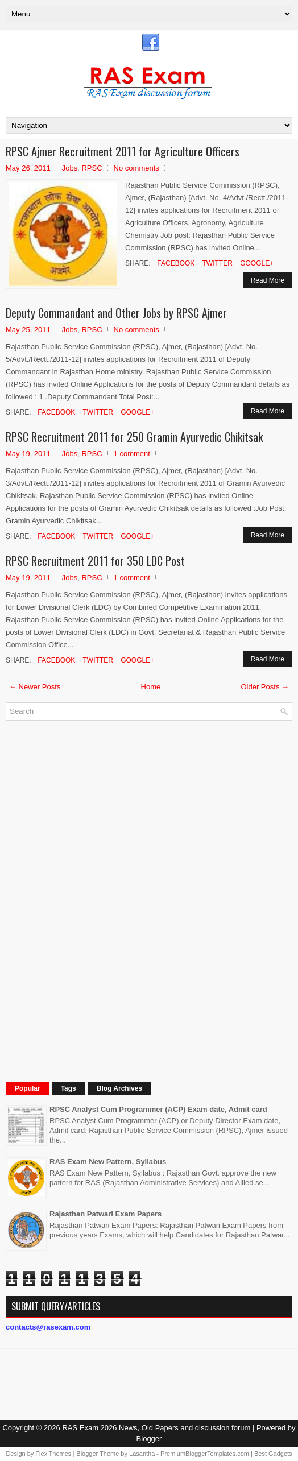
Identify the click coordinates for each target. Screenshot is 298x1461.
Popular (27, 1088)
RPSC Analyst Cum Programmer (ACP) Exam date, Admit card (158, 1109)
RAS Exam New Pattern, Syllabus (107, 1161)
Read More (267, 280)
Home (151, 686)
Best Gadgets (273, 1453)
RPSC (91, 168)
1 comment (132, 453)
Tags (68, 1088)
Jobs (69, 168)
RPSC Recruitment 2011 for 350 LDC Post (95, 560)
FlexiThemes (53, 1453)
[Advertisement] (91, 899)
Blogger (149, 1438)
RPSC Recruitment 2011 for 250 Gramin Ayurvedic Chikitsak (134, 437)
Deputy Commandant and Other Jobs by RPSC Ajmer (116, 313)
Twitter (216, 263)
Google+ (256, 263)
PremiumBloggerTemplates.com (204, 1453)
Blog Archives (119, 1088)
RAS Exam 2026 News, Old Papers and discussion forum (156, 1427)
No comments (136, 168)
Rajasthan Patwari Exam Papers (105, 1214)
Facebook (174, 263)
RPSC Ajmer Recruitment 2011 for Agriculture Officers (122, 151)
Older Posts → (265, 686)
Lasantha (142, 1453)
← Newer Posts (34, 686)
